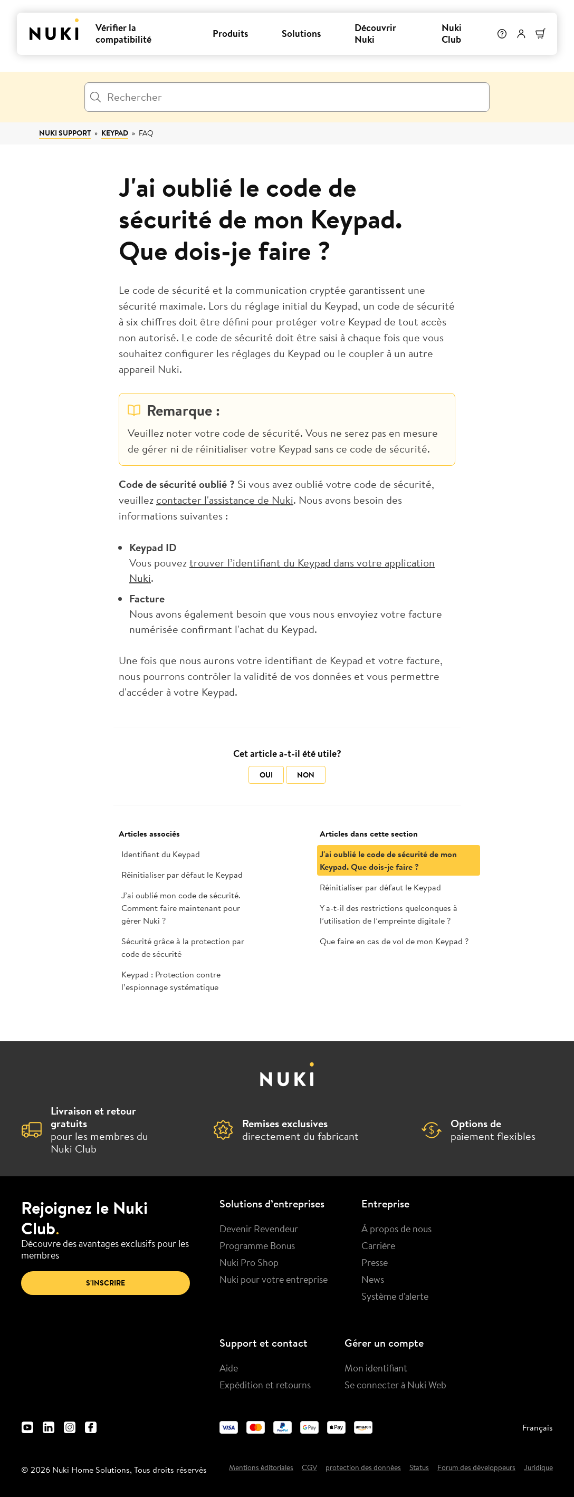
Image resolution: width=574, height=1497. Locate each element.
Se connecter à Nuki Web (395, 1385)
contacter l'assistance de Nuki (224, 499)
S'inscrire (105, 1283)
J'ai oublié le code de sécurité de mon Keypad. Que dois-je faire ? (388, 860)
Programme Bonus (257, 1245)
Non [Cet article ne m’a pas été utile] (305, 775)
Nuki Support (65, 133)
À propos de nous (396, 1228)
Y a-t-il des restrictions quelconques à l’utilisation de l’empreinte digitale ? (388, 914)
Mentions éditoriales (261, 1468)
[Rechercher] (287, 97)
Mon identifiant (376, 1368)
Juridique (538, 1468)
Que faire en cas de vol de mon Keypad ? (394, 941)
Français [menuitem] (537, 1427)
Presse (374, 1262)
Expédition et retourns (265, 1385)
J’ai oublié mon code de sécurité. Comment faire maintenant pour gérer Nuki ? (181, 908)
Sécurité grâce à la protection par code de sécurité (182, 947)
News (372, 1279)
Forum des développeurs (476, 1468)
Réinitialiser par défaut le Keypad (182, 874)
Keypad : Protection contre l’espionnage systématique (171, 980)
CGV (309, 1468)
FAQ (146, 133)
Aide (228, 1368)
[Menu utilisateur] (520, 34)
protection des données (363, 1468)
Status (419, 1468)
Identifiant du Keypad (160, 854)
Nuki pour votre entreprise (273, 1279)
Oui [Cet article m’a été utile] (266, 775)
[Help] (501, 34)
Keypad (114, 133)
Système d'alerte (394, 1296)
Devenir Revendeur (258, 1228)
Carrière (378, 1245)
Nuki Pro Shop (249, 1262)
